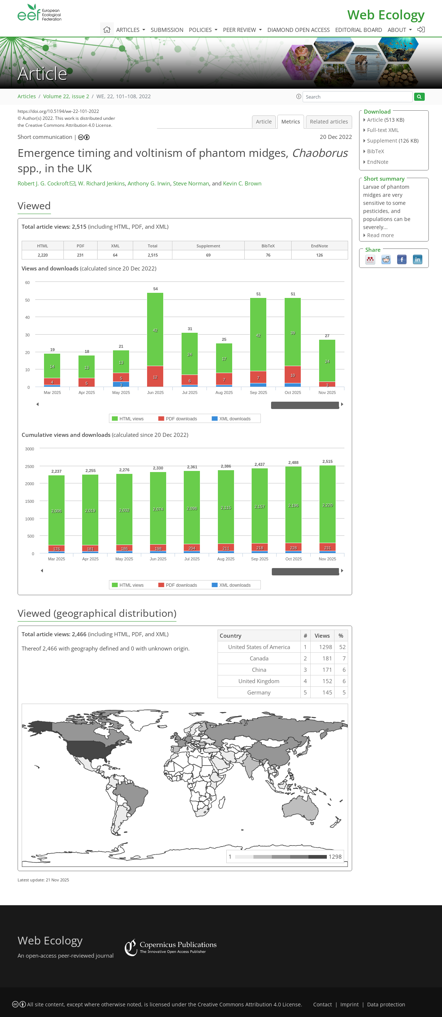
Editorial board (358, 29)
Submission (167, 29)
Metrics (290, 121)
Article (264, 121)
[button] (299, 96)
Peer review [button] (240, 29)
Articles (27, 96)
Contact (322, 1004)
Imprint (349, 1004)
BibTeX (375, 151)
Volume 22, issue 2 (66, 96)
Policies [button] (201, 29)
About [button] (398, 29)
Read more (380, 235)
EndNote (377, 161)
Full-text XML (383, 129)
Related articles (329, 121)
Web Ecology (386, 14)
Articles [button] (128, 29)
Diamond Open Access (298, 29)
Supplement (382, 140)
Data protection (386, 1004)
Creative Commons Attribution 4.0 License (249, 1004)
